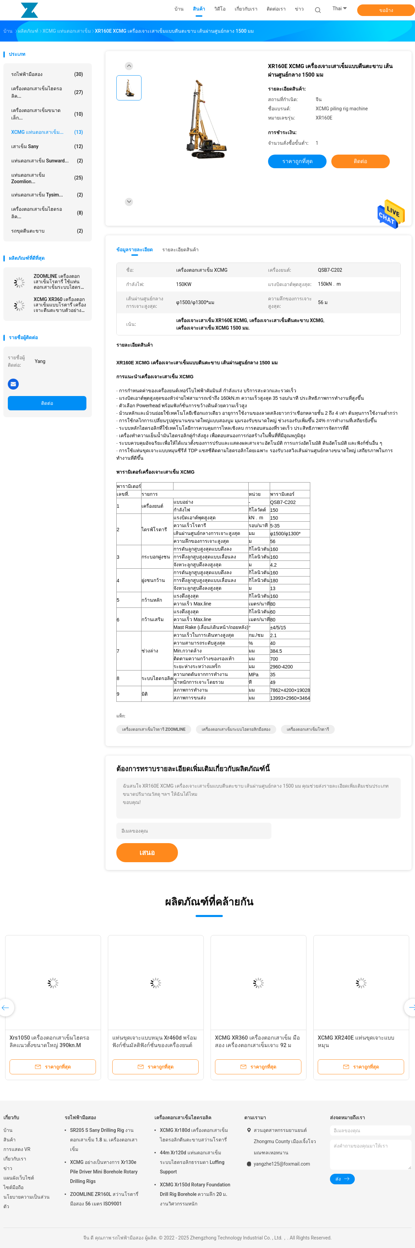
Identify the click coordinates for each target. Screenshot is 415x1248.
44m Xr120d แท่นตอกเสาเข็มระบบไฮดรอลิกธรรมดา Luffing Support (192, 1162)
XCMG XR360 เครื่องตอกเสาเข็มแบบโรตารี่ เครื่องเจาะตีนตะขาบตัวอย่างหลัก (60, 305)
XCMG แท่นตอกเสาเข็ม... (47, 132)
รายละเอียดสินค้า (180, 249)
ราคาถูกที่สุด (297, 161)
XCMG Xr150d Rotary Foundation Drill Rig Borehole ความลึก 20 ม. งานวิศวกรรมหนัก (195, 1194)
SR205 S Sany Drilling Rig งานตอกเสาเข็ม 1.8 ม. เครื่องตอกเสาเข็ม (103, 1139)
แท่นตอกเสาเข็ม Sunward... (47, 160)
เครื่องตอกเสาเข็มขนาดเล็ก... (47, 114)
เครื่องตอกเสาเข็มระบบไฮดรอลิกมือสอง (236, 729)
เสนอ (147, 853)
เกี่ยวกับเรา (14, 1159)
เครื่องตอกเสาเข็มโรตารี (308, 729)
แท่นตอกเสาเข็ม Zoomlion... (47, 178)
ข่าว (7, 1168)
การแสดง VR (16, 1149)
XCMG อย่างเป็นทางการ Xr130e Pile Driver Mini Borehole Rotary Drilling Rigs (103, 1171)
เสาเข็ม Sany (47, 146)
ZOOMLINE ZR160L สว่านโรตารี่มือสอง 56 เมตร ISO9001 (104, 1198)
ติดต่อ (47, 403)
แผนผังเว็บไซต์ (18, 1178)
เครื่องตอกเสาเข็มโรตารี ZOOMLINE (153, 729)
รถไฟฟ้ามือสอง (47, 74)
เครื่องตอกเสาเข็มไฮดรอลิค (182, 1117)
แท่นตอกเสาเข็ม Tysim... (47, 194)
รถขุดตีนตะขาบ (47, 230)
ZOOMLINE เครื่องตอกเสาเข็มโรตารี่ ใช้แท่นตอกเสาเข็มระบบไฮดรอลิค (58, 281)
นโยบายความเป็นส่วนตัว (26, 1201)
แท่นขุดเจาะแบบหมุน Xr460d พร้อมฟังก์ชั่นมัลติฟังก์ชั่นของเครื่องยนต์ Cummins (154, 1045)
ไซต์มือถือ (13, 1187)
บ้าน (8, 1130)
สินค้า (9, 1139)
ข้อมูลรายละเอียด (134, 249)
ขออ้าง (386, 10)
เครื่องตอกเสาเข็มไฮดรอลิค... (47, 92)
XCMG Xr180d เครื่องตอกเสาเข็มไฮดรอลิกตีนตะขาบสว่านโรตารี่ (194, 1134)
